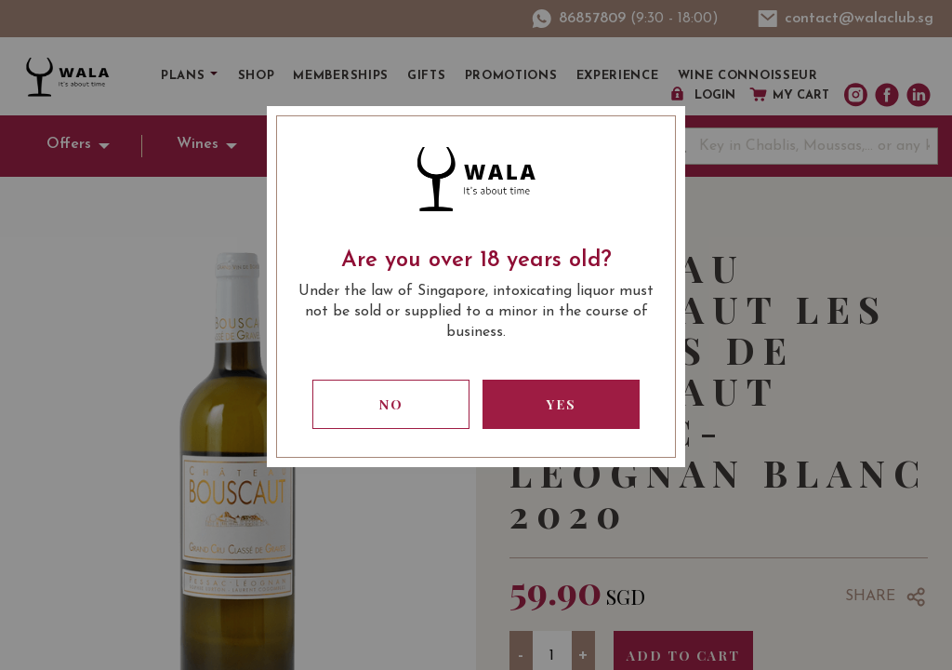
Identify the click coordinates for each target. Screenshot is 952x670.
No (391, 404)
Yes (561, 404)
